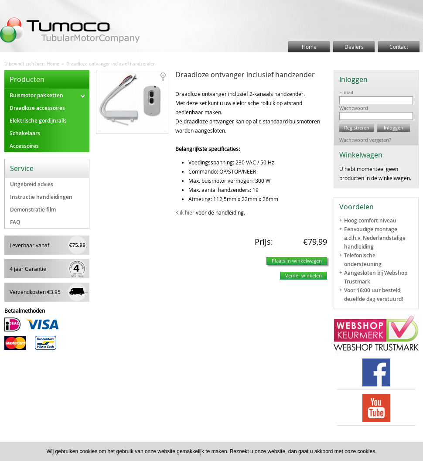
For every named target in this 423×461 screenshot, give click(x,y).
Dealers (354, 46)
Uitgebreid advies (31, 184)
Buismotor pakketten (47, 95)
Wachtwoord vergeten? (365, 140)
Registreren (356, 127)
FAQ (15, 222)
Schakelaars (25, 133)
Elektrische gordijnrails (38, 120)
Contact (398, 46)
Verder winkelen (303, 275)
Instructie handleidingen (41, 197)
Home (309, 46)
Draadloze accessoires (37, 108)
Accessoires (24, 146)
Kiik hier (184, 212)
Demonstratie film (33, 209)
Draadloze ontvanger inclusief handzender (110, 64)
